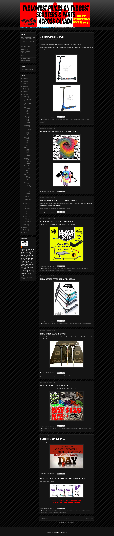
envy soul (88, 510)
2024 (24, 78)
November (28, 103)
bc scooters (83, 119)
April (26, 213)
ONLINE (58, 388)
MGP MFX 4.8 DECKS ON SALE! (54, 386)
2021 (24, 84)
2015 (24, 225)
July (26, 206)
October (27, 196)
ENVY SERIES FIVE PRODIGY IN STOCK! (58, 279)
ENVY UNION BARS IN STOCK (53, 334)
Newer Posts (43, 518)
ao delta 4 (65, 119)
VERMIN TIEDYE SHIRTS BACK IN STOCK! (58, 132)
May (26, 211)
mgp (41, 430)
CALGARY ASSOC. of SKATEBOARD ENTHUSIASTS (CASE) (55, 208)
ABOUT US (24, 56)
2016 (24, 97)
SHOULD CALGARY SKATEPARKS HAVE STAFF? (61, 201)
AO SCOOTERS (44, 52)
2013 (24, 230)
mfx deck (90, 428)
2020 (24, 86)
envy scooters (61, 375)
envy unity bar (68, 375)
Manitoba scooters (59, 121)
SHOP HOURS (25, 46)
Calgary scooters (56, 323)
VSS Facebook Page (27, 69)
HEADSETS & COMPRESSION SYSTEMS (26, 51)
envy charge (69, 510)
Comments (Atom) (70, 522)
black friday (60, 268)
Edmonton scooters (49, 121)
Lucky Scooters (79, 268)
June (26, 208)
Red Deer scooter (77, 121)
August (27, 203)
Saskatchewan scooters (66, 270)
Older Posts (89, 518)
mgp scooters (48, 270)
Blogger (65, 532)
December (28, 99)
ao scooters (71, 119)
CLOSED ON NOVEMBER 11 (52, 439)
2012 (24, 232)
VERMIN (25, 247)
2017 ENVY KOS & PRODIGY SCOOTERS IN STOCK (62, 478)
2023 (24, 81)
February (27, 219)
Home (67, 518)
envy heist (75, 510)
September (28, 199)
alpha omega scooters (57, 119)
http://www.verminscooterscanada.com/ (65, 27)
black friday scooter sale (69, 268)
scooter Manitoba (61, 512)
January (27, 221)
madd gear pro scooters (72, 428)
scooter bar (55, 376)
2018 (24, 91)
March (27, 216)
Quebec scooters (53, 512)
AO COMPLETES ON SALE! (52, 37)
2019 (24, 89)
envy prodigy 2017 (83, 323)
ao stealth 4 (77, 119)
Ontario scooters (68, 121)
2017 (24, 94)
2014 (24, 227)
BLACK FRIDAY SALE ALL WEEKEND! (56, 221)
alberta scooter (47, 119)
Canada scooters (64, 323)
